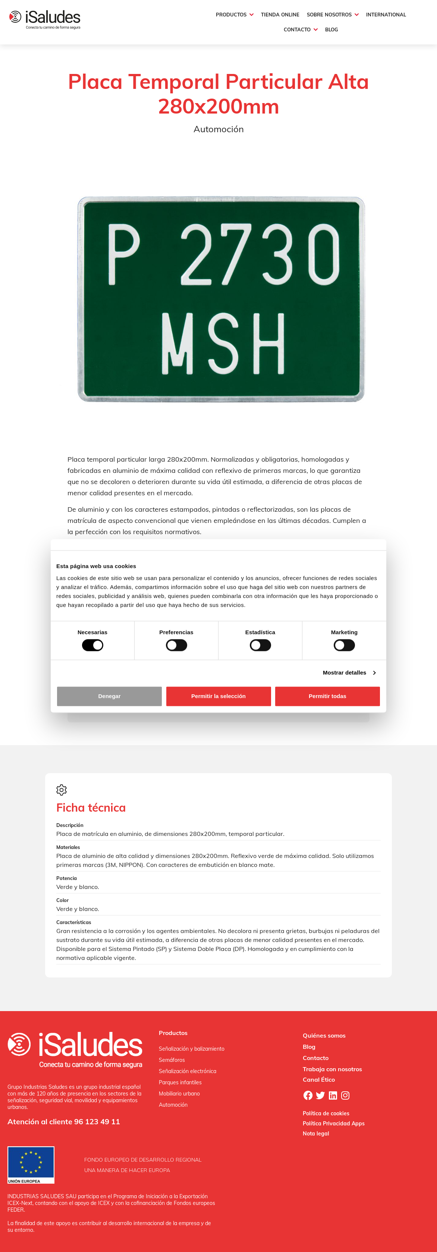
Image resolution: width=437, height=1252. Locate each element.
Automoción (173, 1104)
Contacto (315, 1058)
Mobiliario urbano (179, 1093)
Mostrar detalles (345, 673)
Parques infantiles (180, 1082)
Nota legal (316, 1133)
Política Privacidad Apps (334, 1123)
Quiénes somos (324, 1035)
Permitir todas (327, 696)
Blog (309, 1046)
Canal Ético (319, 1079)
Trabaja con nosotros (332, 1069)
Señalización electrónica (187, 1071)
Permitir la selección (218, 696)
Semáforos (172, 1060)
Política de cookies (326, 1113)
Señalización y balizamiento (191, 1048)
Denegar (109, 696)
